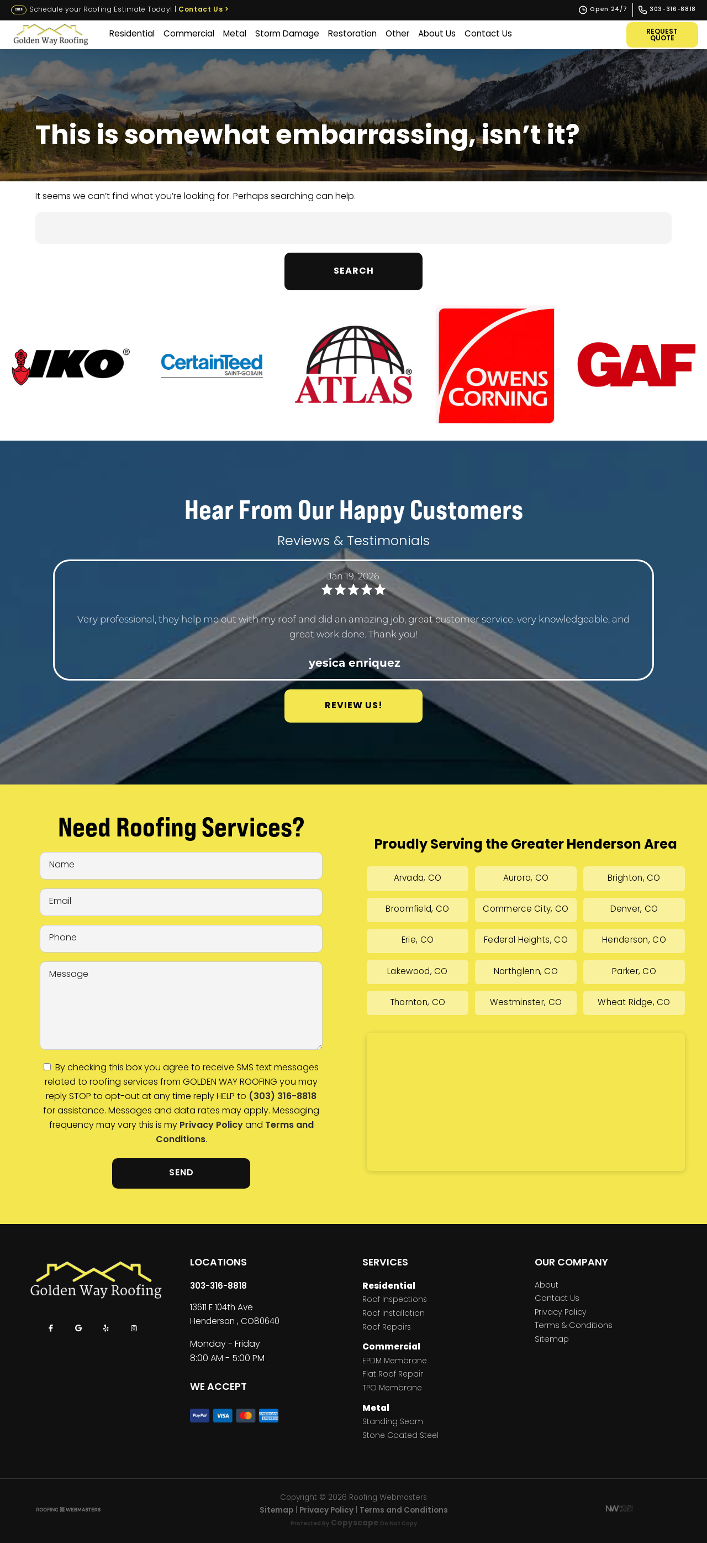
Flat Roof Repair (392, 1375)
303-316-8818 (218, 1286)
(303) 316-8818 (282, 1097)
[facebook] (51, 1328)
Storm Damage (287, 34)
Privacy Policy (211, 1125)
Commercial (188, 34)
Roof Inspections (394, 1300)
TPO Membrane (392, 1389)
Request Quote (662, 35)
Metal (234, 34)
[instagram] (134, 1328)
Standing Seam (392, 1423)
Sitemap (552, 1340)
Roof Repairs (386, 1328)
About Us (437, 34)
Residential (132, 34)
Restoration (352, 34)
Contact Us (203, 9)
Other (397, 34)
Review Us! (354, 706)
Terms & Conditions (574, 1326)
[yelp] (106, 1328)
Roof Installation (393, 1314)
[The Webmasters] (68, 1510)
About (546, 1286)
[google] (78, 1328)
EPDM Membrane (394, 1362)
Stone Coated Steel (400, 1436)
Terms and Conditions (404, 1510)
